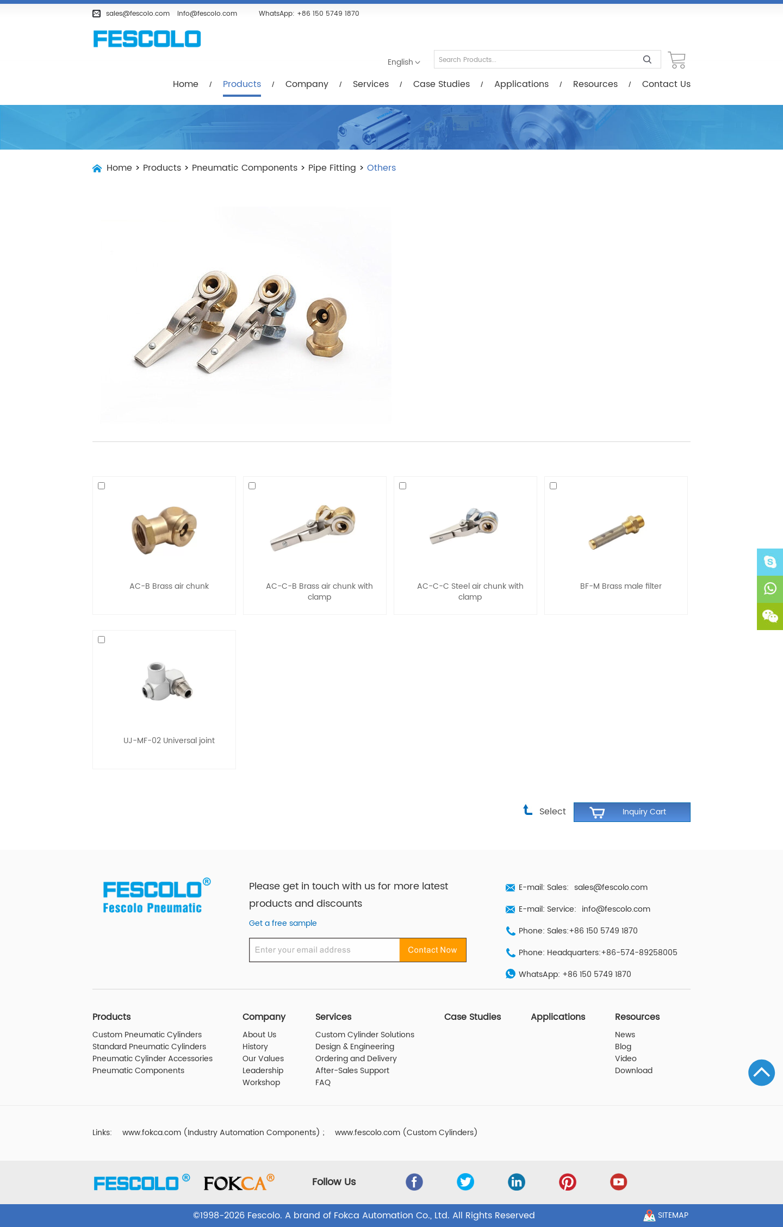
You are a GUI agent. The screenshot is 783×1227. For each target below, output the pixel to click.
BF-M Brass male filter (621, 586)
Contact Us (666, 84)
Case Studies (441, 84)
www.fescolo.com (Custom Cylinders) (406, 1133)
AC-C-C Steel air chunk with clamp (470, 592)
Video (626, 1059)
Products (242, 84)
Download (633, 1071)
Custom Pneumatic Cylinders (147, 1035)
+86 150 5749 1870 (328, 13)
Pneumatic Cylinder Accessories (152, 1059)
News (625, 1035)
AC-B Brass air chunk (169, 586)
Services (371, 84)
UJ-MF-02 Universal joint (169, 741)
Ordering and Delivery (356, 1059)
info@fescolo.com (207, 13)
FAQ (323, 1083)
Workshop (261, 1083)
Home (185, 84)
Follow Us (334, 1182)
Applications (521, 84)
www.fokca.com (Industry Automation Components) (221, 1133)
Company (306, 84)
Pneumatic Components (244, 168)
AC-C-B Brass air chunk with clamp (319, 592)
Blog (623, 1047)
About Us (259, 1035)
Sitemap (673, 1215)
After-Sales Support (352, 1071)
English (400, 62)
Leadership (263, 1071)
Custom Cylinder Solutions (364, 1035)
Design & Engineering (354, 1047)
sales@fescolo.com (138, 13)
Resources (595, 84)
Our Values (263, 1059)
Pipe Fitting (332, 168)
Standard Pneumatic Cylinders (149, 1047)
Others (381, 168)
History (255, 1047)
